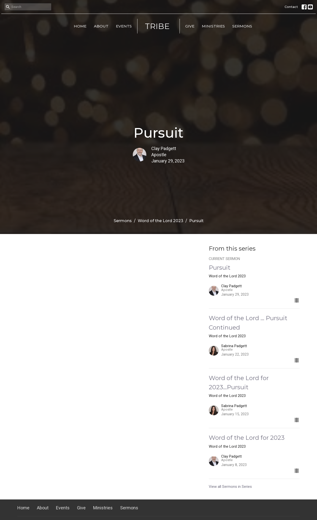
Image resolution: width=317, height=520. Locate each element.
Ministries (213, 26)
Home (80, 26)
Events (124, 26)
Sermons (242, 26)
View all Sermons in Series (230, 486)
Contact (291, 7)
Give (189, 26)
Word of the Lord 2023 (160, 220)
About (101, 26)
